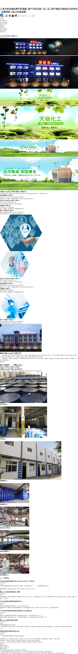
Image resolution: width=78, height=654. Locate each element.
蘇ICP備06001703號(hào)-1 (36, 642)
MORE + (2, 584)
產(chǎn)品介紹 (3, 22)
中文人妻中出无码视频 (27, 653)
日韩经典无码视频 (60, 653)
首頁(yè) (2, 18)
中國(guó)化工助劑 (10, 640)
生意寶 (29, 640)
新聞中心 (2, 25)
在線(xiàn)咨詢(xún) (5, 367)
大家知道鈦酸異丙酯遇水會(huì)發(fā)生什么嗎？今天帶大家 (17, 581)
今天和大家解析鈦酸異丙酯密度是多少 (11, 601)
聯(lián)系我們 (3, 30)
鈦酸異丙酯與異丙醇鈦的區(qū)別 (9, 631)
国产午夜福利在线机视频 (15, 653)
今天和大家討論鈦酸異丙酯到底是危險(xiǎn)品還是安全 (16, 610)
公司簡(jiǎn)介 (3, 20)
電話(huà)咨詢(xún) (4, 646)
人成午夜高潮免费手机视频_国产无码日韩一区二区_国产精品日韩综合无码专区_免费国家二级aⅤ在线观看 (26, 651)
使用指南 (2, 27)
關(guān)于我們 (3, 645)
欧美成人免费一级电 (38, 653)
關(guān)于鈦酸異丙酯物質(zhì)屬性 (10, 592)
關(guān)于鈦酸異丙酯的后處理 (9, 620)
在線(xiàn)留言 (3, 28)
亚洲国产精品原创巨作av (49, 653)
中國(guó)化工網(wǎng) (21, 640)
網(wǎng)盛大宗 (36, 640)
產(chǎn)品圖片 (3, 23)
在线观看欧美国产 (4, 653)
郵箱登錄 (2, 31)
